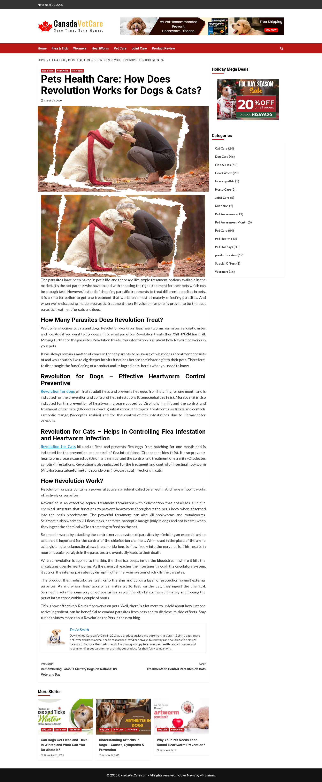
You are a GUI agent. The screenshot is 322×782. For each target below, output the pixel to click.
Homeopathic (225, 181)
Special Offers (225, 263)
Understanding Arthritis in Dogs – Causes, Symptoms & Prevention (121, 745)
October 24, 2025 (110, 755)
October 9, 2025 (168, 750)
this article (182, 334)
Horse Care (223, 189)
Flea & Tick (60, 48)
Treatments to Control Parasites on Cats (164, 666)
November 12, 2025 (54, 755)
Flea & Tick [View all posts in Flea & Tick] (47, 70)
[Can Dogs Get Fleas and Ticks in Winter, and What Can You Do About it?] (65, 717)
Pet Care (120, 48)
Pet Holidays (224, 247)
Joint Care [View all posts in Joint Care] (118, 729)
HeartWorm (100, 48)
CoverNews (186, 775)
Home (42, 48)
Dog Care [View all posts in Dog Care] (46, 729)
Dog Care (221, 156)
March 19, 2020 (53, 100)
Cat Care (221, 148)
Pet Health (223, 239)
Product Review (163, 48)
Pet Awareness (226, 214)
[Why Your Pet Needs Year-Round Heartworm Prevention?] (181, 717)
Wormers (79, 48)
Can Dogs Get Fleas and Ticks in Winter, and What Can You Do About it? (64, 745)
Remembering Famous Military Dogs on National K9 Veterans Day (82, 668)
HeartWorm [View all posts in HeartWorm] (63, 70)
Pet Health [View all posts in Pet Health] (77, 70)
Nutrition (222, 206)
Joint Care (139, 48)
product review (226, 255)
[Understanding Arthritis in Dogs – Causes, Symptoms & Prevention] (123, 717)
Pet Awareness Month (231, 222)
